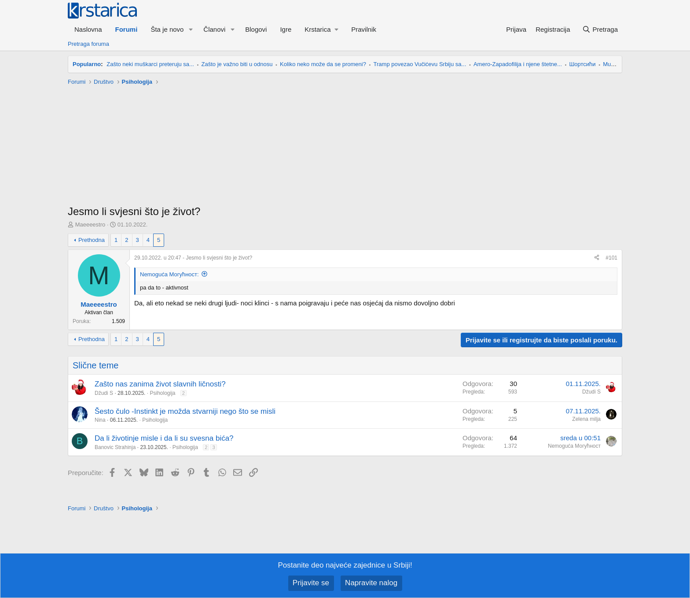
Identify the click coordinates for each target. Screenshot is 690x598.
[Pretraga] (600, 29)
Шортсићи (582, 64)
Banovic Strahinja (115, 447)
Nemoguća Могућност (574, 446)
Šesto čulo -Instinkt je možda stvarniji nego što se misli (185, 411)
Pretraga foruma (88, 44)
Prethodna (91, 240)
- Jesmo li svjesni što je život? (193, 258)
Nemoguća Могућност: (169, 274)
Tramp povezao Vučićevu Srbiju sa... (420, 64)
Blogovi (256, 29)
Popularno (87, 64)
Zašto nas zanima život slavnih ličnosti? (160, 384)
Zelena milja (586, 419)
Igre (285, 29)
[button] (190, 29)
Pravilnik (363, 29)
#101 (611, 258)
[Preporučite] (596, 258)
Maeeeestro (90, 224)
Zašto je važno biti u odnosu (237, 64)
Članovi (214, 29)
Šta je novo (167, 29)
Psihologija (162, 393)
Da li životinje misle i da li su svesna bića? (164, 438)
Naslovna (88, 29)
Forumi (126, 29)
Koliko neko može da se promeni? (323, 64)
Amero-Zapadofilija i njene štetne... (517, 64)
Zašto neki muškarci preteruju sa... (150, 64)
